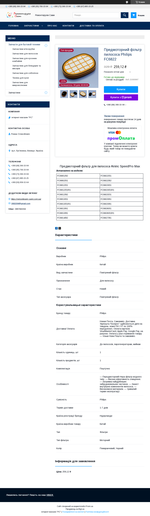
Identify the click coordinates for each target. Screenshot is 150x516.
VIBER (50, 495)
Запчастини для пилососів (25, 53)
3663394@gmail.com (20, 203)
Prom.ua (89, 506)
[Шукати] (124, 15)
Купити (121, 89)
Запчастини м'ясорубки (23, 49)
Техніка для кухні (20, 78)
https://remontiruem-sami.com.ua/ (26, 199)
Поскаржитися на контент (73, 512)
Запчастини (31, 26)
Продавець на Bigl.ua (75, 509)
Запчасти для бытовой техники (24, 44)
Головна (13, 26)
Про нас (52, 26)
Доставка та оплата (92, 26)
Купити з (120, 97)
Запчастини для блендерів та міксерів (26, 67)
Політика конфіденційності (97, 512)
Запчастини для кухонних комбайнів (24, 59)
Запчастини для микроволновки (20, 83)
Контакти (68, 26)
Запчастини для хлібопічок (25, 73)
